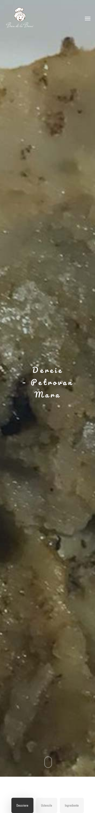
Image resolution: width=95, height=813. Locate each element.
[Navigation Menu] (87, 18)
